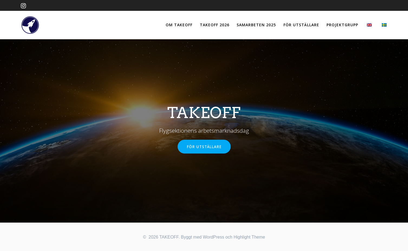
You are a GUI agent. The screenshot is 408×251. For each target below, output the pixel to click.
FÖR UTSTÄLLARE (301, 24)
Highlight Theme (249, 237)
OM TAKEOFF (179, 24)
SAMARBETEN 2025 (256, 24)
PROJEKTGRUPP (342, 24)
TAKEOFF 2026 (214, 24)
